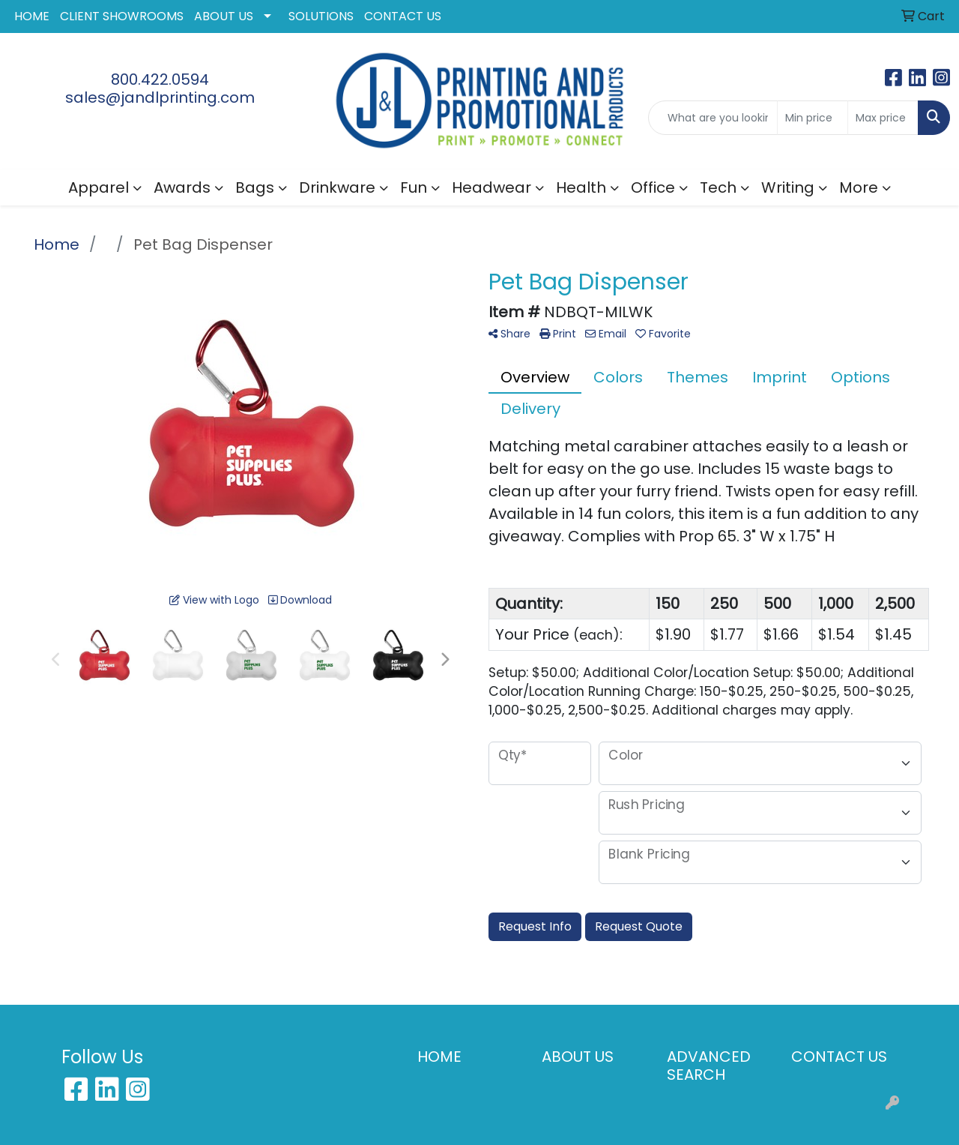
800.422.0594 (160, 79)
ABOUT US (223, 16)
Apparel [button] (98, 187)
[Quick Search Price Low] (812, 117)
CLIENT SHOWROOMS (122, 16)
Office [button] (653, 187)
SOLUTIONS (321, 16)
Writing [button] (787, 187)
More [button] (858, 187)
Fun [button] (413, 187)
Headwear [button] (491, 187)
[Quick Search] (713, 117)
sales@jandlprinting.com (160, 97)
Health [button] (581, 187)
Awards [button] (182, 187)
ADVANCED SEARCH (709, 1065)
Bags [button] (254, 187)
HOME (31, 16)
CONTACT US (402, 16)
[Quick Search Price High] (883, 117)
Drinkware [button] (337, 187)
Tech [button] (718, 187)
